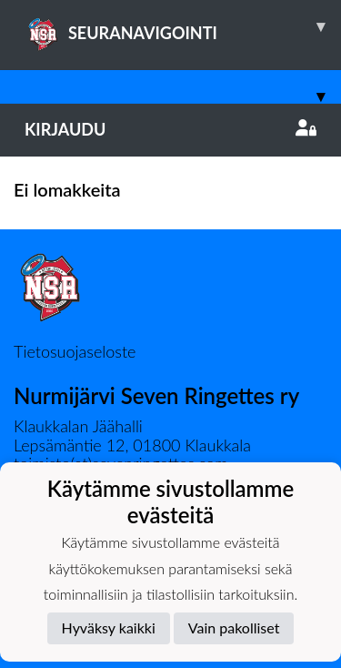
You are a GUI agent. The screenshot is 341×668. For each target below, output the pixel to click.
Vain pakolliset (234, 627)
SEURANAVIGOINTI (183, 26)
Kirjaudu (170, 129)
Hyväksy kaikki (108, 627)
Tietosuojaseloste (74, 351)
